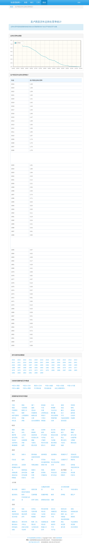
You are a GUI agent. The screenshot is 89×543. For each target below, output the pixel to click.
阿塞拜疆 (54, 418)
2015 (64, 360)
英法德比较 (47, 388)
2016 (58, 360)
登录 (79, 2)
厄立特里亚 (74, 527)
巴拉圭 (14, 459)
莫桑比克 (14, 522)
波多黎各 (54, 454)
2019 (41, 360)
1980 (58, 367)
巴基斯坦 (14, 410)
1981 (52, 367)
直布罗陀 (14, 437)
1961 (30, 373)
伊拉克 (14, 420)
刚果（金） (64, 514)
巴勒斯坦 (34, 413)
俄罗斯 (14, 435)
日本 (52, 405)
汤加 (13, 500)
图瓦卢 (73, 494)
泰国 (62, 405)
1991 (64, 365)
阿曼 (23, 418)
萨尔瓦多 (54, 475)
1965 (75, 370)
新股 (25, 2)
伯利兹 (73, 465)
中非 (52, 527)
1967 (64, 370)
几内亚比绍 (34, 527)
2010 (24, 362)
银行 (32, 2)
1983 (41, 367)
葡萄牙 (73, 430)
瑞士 (13, 432)
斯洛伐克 (73, 442)
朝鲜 (23, 413)
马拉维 (24, 529)
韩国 (13, 407)
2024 (13, 360)
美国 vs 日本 (38, 385)
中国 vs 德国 (49, 385)
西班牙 (63, 430)
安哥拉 (33, 509)
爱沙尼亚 (34, 445)
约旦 (13, 413)
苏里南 (43, 472)
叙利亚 (73, 413)
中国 (13, 405)
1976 (13, 370)
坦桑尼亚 (54, 511)
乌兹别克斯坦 (65, 418)
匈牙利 (53, 432)
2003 (64, 362)
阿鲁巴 (63, 475)
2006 (47, 362)
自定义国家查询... (60, 388)
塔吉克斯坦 (54, 415)
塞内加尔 (14, 524)
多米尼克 (14, 465)
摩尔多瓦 (64, 440)
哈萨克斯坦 (15, 415)
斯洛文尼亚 (54, 435)
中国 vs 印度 (71, 385)
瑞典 (62, 445)
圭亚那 (24, 465)
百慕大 (63, 465)
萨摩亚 (63, 494)
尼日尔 (53, 509)
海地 (42, 470)
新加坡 (43, 405)
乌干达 (53, 529)
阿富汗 (43, 415)
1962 (24, 373)
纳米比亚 (64, 509)
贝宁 (72, 514)
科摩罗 (53, 522)
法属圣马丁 (64, 459)
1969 (52, 370)
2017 (52, 360)
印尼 (42, 407)
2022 (24, 360)
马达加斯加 (74, 522)
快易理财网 (15, 2)
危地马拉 (14, 475)
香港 (23, 405)
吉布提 (33, 514)
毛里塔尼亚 (15, 514)
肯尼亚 (63, 524)
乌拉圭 (53, 459)
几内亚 (43, 514)
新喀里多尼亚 (45, 500)
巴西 (32, 475)
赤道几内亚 (25, 527)
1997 (30, 365)
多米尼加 (24, 472)
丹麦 (23, 442)
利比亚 (43, 511)
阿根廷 (14, 477)
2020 (35, 360)
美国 (13, 454)
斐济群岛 (14, 494)
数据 (44, 2)
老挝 (62, 407)
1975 (18, 370)
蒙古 (62, 410)
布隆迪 (63, 516)
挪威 (32, 440)
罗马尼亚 (44, 435)
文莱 (32, 418)
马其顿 (53, 440)
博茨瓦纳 (64, 511)
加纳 (72, 509)
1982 (47, 367)
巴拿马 (73, 475)
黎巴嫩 (53, 413)
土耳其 (24, 435)
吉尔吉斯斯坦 (35, 420)
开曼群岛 (44, 475)
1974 (24, 370)
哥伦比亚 (54, 472)
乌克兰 (63, 442)
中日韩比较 (37, 388)
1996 (35, 365)
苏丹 (42, 529)
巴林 (52, 420)
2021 (30, 360)
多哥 (23, 516)
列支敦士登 (34, 437)
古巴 (32, 477)
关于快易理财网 (31, 538)
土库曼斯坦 (25, 415)
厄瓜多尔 (64, 472)
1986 (24, 367)
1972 (35, 370)
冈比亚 (43, 524)
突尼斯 (73, 524)
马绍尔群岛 (74, 489)
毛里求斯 (34, 511)
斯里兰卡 (24, 410)
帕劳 (52, 494)
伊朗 (23, 420)
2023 (18, 360)
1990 (69, 365)
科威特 (73, 418)
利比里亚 (24, 511)
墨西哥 (53, 470)
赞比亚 (33, 524)
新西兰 (24, 489)
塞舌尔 (53, 514)
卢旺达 (24, 524)
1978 (69, 367)
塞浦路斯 (14, 445)
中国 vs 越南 (16, 388)
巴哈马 (24, 477)
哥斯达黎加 (34, 465)
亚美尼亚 (64, 420)
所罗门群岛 (34, 500)
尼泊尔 (33, 410)
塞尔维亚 (54, 442)
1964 (13, 373)
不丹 (62, 415)
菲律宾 (73, 405)
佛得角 (14, 511)
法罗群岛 (14, 442)
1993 (52, 365)
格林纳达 (24, 470)
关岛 (52, 489)
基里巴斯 (34, 489)
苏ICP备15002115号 (34, 542)
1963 (18, 373)
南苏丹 (53, 524)
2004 (58, 362)
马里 (32, 529)
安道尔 (14, 440)
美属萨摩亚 (44, 494)
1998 (24, 365)
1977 (75, 367)
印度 (42, 410)
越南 (32, 407)
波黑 (23, 445)
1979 (64, 367)
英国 (13, 430)
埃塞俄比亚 (44, 522)
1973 (30, 370)
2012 (13, 362)
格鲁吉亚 (34, 415)
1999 (18, 365)
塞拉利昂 (24, 514)
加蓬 (13, 529)
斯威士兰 (44, 527)
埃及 (23, 509)
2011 (18, 362)
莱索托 (73, 516)
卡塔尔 (43, 418)
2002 (69, 362)
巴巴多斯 (24, 475)
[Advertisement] (46, 13)
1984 (35, 367)
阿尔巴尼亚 (44, 442)
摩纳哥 (53, 445)
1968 (58, 370)
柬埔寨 (53, 407)
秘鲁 (32, 472)
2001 (75, 362)
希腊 (72, 432)
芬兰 (23, 437)
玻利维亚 (44, 454)
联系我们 (38, 538)
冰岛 (23, 432)
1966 (69, 370)
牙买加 (43, 459)
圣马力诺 (73, 435)
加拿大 (24, 454)
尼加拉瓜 (73, 454)
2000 (13, 365)
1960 (35, 373)
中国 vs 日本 (27, 385)
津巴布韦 (24, 522)
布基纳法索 (74, 511)
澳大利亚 (14, 489)
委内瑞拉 (34, 454)
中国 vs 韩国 (27, 388)
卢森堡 (43, 440)
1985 (30, 367)
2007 (41, 362)
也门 (62, 413)
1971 (41, 370)
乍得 (52, 516)
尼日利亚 (14, 516)
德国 (23, 430)
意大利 (53, 430)
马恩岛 (33, 442)
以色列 (73, 415)
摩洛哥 (43, 516)
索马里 (63, 527)
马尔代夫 (54, 410)
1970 (47, 370)
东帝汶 (14, 418)
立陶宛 (73, 440)
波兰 (62, 432)
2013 (75, 360)
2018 (47, 360)
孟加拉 (73, 410)
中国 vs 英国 (60, 385)
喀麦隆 (33, 516)
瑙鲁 (52, 500)
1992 (58, 365)
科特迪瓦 (14, 527)
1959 (41, 373)
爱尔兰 (43, 445)
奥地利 (33, 432)
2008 (35, 362)
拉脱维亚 (24, 440)
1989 (75, 365)
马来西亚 (24, 407)
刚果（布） (34, 522)
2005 (52, 362)
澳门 (32, 405)
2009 (30, 362)
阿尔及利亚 (44, 509)
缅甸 (72, 407)
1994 (47, 365)
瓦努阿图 (34, 494)
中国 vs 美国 (16, 385)
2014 (69, 360)
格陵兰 (33, 470)
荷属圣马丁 (64, 454)
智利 (23, 459)
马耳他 (43, 437)
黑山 (62, 437)
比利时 (43, 430)
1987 (18, 367)
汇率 (38, 2)
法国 (32, 430)
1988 (13, 367)
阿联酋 (43, 420)
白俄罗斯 (73, 437)
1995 (41, 365)
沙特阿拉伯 (44, 413)
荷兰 (52, 437)
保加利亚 (34, 435)
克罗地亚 (64, 435)
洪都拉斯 (14, 472)
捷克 (42, 432)
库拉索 (73, 472)
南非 (13, 509)
